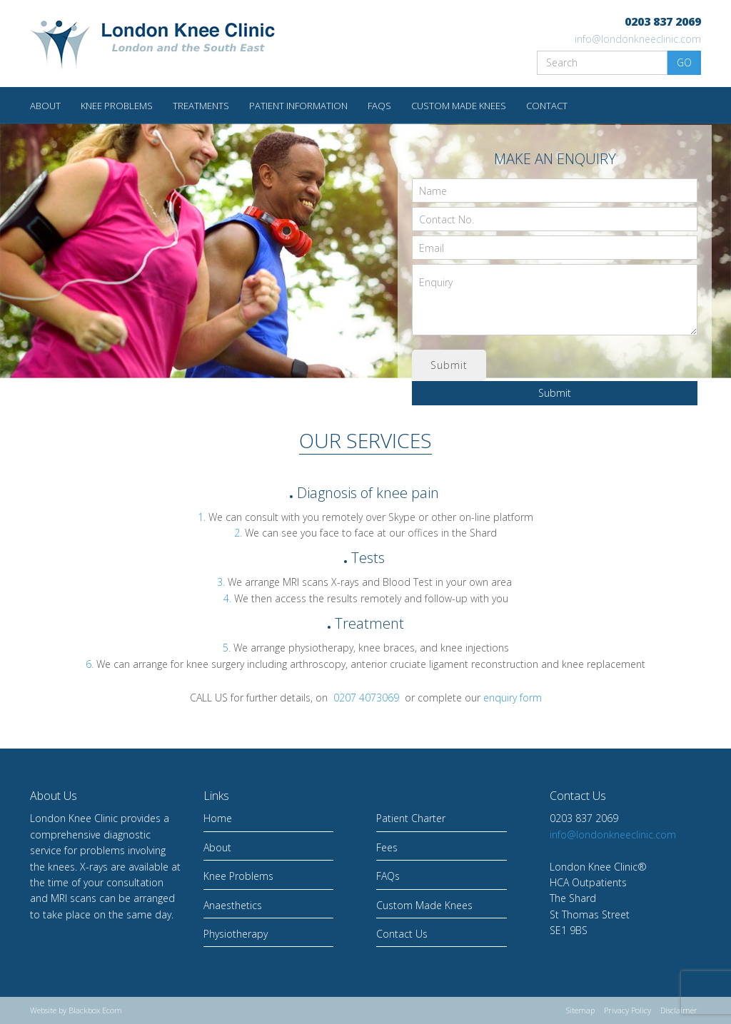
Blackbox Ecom (95, 1010)
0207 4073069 (366, 697)
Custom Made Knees (424, 905)
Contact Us (402, 934)
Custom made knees (458, 105)
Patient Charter (410, 818)
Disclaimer (678, 1010)
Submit (554, 393)
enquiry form (512, 697)
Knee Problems (117, 105)
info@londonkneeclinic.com (638, 39)
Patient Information (298, 105)
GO (684, 62)
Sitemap (580, 1010)
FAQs (379, 105)
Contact (547, 105)
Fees (387, 847)
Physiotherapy (235, 934)
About (45, 105)
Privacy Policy (627, 1010)
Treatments (201, 105)
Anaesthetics (232, 905)
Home (217, 818)
